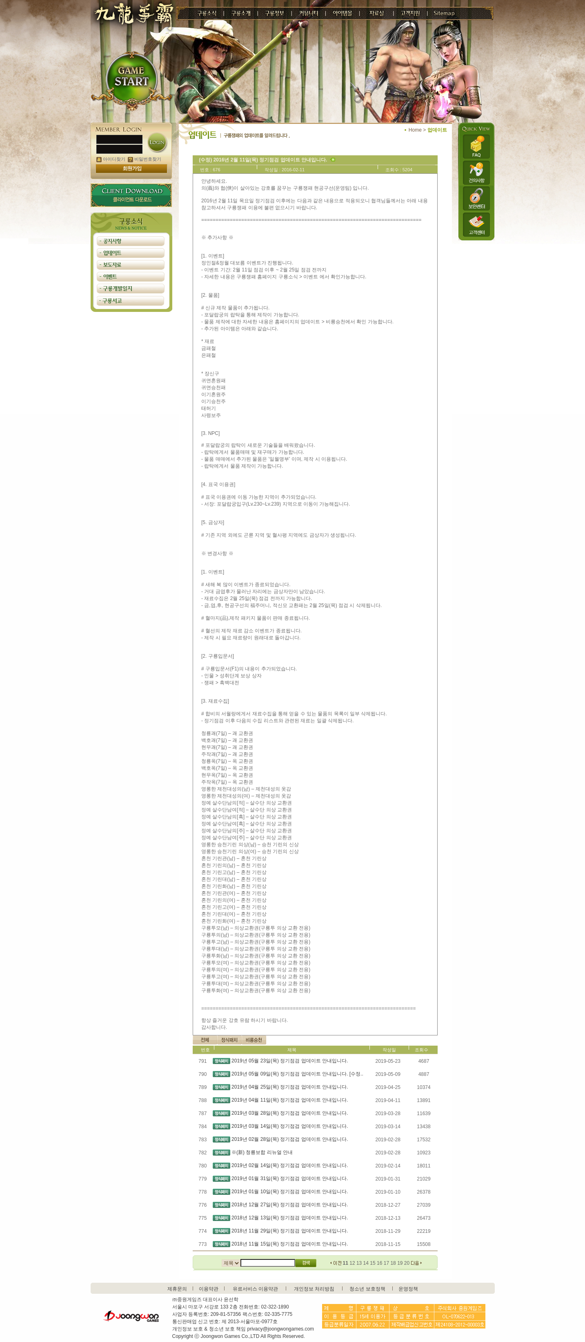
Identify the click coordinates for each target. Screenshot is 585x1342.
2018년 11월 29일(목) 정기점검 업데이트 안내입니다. (289, 1231)
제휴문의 (177, 1289)
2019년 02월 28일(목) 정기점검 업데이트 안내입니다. (289, 1139)
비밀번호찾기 (144, 159)
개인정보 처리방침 (314, 1289)
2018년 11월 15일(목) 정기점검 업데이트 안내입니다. (289, 1244)
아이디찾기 (110, 159)
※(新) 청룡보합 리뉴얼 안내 (262, 1152)
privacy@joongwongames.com (280, 1329)
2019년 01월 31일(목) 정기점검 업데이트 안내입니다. (289, 1178)
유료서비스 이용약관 (255, 1289)
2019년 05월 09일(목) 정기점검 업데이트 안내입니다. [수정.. (297, 1074)
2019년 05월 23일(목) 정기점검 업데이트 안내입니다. (289, 1061)
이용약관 (208, 1289)
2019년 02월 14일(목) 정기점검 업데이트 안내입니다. (289, 1165)
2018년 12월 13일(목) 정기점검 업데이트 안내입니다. (289, 1218)
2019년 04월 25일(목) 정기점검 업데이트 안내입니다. (289, 1087)
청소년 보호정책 (367, 1289)
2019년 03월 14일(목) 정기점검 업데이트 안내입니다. (289, 1126)
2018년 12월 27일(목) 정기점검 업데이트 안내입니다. (289, 1205)
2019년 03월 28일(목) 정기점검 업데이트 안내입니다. (289, 1113)
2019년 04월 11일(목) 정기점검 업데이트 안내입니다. (289, 1100)
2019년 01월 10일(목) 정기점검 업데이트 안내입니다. (289, 1191)
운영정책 (408, 1289)
